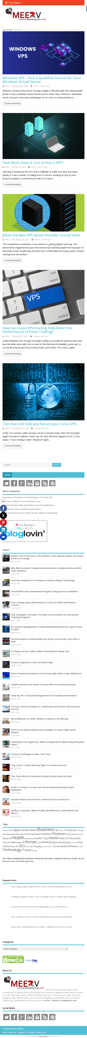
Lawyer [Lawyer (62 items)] (19, 842)
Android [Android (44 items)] (6, 830)
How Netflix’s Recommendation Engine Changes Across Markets (44, 591)
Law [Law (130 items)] (12, 842)
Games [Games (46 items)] (80, 834)
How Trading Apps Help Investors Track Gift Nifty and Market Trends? (43, 603)
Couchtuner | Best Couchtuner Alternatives (22, 509)
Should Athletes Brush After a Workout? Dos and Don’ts (40, 799)
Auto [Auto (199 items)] (33, 830)
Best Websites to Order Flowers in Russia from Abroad (39, 718)
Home (5, 1032)
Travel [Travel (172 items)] (26, 850)
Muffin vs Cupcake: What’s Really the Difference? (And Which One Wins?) (44, 811)
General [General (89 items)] (7, 838)
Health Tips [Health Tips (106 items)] (41, 838)
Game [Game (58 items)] (74, 834)
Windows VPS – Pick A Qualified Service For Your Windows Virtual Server (42, 79)
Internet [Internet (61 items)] (6, 842)
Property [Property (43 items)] (74, 842)
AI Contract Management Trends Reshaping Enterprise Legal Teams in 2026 (46, 628)
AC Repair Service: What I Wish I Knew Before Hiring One (40, 651)
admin (7, 86)
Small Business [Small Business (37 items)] (48, 847)
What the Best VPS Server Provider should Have (41, 235)
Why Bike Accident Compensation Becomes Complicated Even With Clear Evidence (46, 569)
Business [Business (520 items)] (45, 829)
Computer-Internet (40, 336)
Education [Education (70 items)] (20, 834)
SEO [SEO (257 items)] (22, 845)
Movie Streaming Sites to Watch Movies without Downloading (30, 513)
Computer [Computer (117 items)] (71, 830)
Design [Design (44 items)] (80, 830)
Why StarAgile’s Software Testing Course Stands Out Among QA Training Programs (44, 616)
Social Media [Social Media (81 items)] (60, 846)
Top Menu (13, 2)
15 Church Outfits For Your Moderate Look (22, 501)
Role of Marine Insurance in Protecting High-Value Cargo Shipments (46, 673)
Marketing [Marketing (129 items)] (48, 842)
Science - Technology (41, 86)
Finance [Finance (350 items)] (58, 833)
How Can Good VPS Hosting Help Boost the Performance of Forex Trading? (37, 330)
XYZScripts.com (55, 1036)
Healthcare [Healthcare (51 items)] (29, 838)
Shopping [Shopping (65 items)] (37, 846)
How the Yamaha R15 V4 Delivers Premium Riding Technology (43, 580)
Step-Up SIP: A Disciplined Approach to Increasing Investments (44, 695)
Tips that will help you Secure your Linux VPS (40, 423)
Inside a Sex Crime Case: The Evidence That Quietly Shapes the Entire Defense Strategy (47, 557)
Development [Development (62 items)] (9, 834)
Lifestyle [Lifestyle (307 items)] (29, 841)
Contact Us (22, 1032)
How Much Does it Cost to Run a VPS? (33, 162)
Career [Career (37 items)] (61, 830)
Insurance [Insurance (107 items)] (75, 838)
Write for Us (41, 1032)
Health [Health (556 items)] (17, 837)
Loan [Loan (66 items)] (39, 842)
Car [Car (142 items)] (56, 830)
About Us (12, 1032)
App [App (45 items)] (11, 830)
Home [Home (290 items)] (53, 837)
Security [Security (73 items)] (14, 846)
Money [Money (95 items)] (66, 842)
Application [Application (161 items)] (21, 830)
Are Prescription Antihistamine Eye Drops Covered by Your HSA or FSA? (45, 640)
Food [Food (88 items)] (68, 834)
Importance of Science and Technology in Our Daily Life (27, 497)
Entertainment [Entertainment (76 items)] (33, 834)
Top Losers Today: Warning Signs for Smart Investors (39, 765)
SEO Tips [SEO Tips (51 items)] (29, 846)
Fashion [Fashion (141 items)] (46, 834)
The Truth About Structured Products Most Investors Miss (41, 776)
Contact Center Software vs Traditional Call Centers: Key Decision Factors (45, 707)
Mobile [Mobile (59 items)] (59, 842)
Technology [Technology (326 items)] (12, 849)
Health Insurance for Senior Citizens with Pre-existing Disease (43, 684)
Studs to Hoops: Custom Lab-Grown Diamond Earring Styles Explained (42, 788)
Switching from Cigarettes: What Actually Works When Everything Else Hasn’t (47, 743)
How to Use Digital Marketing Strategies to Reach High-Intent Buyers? (43, 731)
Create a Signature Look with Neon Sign (32, 662)
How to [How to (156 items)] (63, 838)
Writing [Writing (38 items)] (34, 850)
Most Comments (11, 491)
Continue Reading (12, 103)
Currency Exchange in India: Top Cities (31, 754)
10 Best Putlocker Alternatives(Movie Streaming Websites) (28, 505)
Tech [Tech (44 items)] (80, 846)
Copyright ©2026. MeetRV (13, 1029)
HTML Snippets (32, 1036)
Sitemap (31, 1032)
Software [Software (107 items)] (72, 846)
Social (7, 475)
